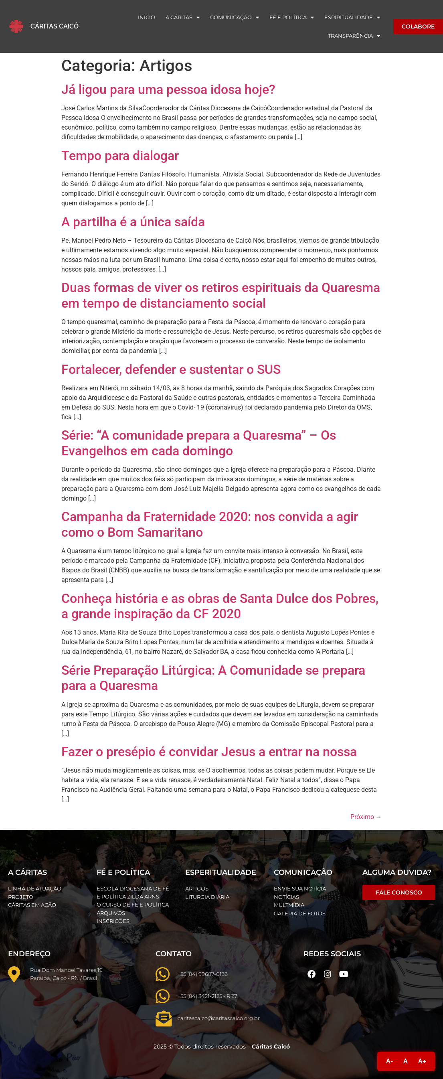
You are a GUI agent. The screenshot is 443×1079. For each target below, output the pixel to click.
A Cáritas (183, 17)
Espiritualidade (352, 17)
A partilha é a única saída (133, 221)
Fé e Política (291, 17)
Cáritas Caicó (54, 26)
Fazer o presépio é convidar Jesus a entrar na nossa (209, 751)
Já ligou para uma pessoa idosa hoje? (168, 89)
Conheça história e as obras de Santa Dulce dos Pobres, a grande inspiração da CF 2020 (219, 606)
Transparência (354, 36)
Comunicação (234, 17)
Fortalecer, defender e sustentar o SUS (171, 369)
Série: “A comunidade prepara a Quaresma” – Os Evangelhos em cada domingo (198, 443)
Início (146, 17)
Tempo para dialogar (120, 155)
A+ (422, 1061)
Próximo (366, 817)
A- (389, 1061)
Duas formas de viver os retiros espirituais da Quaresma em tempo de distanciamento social (220, 295)
